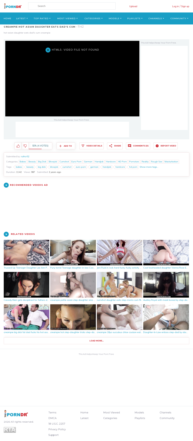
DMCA (52, 418)
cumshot (67, 166)
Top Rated (41, 18)
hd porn (133, 166)
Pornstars (134, 161)
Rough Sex (156, 161)
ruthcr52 (25, 156)
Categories (92, 18)
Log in (175, 6)
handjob (107, 166)
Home (7, 18)
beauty (30, 166)
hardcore (120, 166)
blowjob (54, 166)
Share (117, 146)
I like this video (18, 146)
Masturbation (171, 161)
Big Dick (42, 161)
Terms (52, 412)
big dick (42, 166)
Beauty (32, 161)
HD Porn (122, 161)
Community (178, 18)
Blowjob (53, 161)
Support (53, 435)
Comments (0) (141, 146)
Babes (23, 161)
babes (19, 166)
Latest (21, 18)
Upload (133, 6)
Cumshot (64, 161)
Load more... (96, 341)
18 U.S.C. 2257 (56, 423)
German (88, 161)
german (94, 166)
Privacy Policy (57, 429)
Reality (145, 161)
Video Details (94, 146)
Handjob (99, 161)
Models (114, 18)
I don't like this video (25, 146)
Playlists (133, 18)
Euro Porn (76, 161)
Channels (155, 18)
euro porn (81, 166)
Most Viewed (66, 18)
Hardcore (111, 161)
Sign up (185, 6)
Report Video (168, 146)
